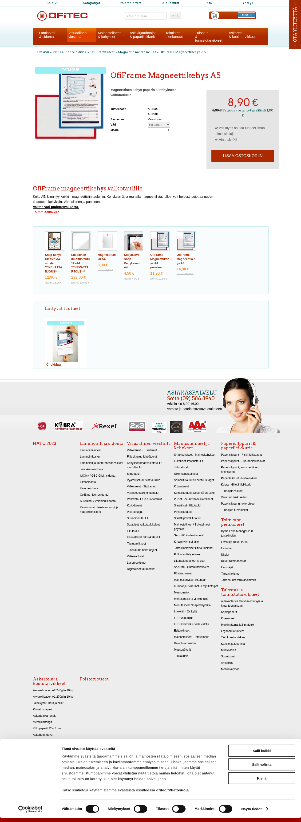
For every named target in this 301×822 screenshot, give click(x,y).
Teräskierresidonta (91, 469)
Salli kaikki (262, 754)
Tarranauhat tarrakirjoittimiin (238, 580)
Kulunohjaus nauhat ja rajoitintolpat (196, 586)
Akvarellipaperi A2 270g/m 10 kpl (53, 690)
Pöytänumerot (183, 573)
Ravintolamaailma (185, 643)
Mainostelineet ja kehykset (192, 445)
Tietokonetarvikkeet (233, 637)
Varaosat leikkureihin (234, 497)
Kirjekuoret (228, 618)
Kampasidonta (89, 488)
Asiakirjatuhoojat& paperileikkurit (143, 35)
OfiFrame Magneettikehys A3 (186, 259)
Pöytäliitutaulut (183, 512)
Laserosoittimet (136, 562)
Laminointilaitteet (90, 450)
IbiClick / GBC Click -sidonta (97, 475)
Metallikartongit (42, 722)
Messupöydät (182, 649)
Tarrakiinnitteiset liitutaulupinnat (193, 548)
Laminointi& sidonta (47, 35)
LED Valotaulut (183, 618)
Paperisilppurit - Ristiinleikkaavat (241, 454)
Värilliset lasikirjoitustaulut (143, 492)
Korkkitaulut (134, 505)
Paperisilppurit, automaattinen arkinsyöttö (239, 470)
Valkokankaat (135, 556)
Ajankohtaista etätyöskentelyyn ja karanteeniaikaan (242, 603)
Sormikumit (228, 656)
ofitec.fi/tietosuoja (172, 794)
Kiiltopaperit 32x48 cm (47, 728)
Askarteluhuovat (43, 734)
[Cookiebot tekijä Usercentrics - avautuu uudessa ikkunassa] (30, 812)
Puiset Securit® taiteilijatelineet (193, 499)
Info (209, 3)
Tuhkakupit (181, 656)
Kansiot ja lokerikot (233, 643)
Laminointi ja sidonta (101, 443)
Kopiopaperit (229, 612)
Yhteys (247, 3)
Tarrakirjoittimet (230, 573)
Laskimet (226, 548)
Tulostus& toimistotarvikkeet (208, 36)
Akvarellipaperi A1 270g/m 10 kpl (53, 696)
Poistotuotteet (130, 3)
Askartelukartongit (44, 715)
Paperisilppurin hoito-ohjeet (238, 503)
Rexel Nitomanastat (233, 561)
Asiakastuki (169, 3)
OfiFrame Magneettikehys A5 (182, 52)
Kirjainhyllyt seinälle (186, 541)
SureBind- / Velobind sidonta (98, 501)
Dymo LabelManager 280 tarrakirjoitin (237, 533)
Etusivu (53, 3)
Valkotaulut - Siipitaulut (141, 486)
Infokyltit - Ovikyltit (185, 611)
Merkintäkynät (230, 669)
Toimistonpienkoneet (174, 35)
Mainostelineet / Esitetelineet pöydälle (192, 527)
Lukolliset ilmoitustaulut (188, 461)
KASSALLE (246, 15)
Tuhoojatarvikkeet (232, 491)
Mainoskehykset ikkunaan (190, 579)
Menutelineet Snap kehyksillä (192, 605)
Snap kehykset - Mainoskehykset (194, 454)
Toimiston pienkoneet (232, 522)
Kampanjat (91, 3)
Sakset (37, 741)
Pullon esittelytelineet (187, 554)
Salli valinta (262, 768)
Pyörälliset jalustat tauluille (143, 480)
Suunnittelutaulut (137, 518)
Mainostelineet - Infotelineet (191, 637)
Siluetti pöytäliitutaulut (187, 518)
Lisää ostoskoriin (242, 156)
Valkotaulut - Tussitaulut (142, 450)
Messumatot (182, 592)
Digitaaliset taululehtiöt (141, 569)
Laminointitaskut (90, 456)
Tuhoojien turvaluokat (234, 510)
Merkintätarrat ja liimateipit (237, 624)
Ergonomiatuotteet (232, 631)
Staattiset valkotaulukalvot (143, 524)
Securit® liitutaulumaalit (189, 535)
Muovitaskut (228, 650)
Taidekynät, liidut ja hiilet (48, 703)
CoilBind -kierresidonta (94, 494)
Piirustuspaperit (42, 709)
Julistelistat (181, 467)
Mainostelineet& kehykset (109, 35)
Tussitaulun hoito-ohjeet (142, 550)
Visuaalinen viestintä (69, 52)
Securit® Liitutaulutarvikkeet (191, 567)
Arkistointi (227, 662)
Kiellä (261, 782)
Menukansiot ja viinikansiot (191, 599)
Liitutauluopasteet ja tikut (189, 560)
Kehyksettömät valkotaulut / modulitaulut (144, 465)
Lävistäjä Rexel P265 (234, 542)
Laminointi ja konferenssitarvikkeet (101, 463)
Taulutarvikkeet (102, 52)
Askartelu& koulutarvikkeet (242, 35)
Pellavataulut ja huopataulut (144, 499)
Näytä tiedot (251, 813)
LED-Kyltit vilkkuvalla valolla (191, 624)
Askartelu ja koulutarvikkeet (49, 681)
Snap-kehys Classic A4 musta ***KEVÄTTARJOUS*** (53, 263)
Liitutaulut (133, 531)
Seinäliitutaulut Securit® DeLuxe (194, 492)
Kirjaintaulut (181, 486)
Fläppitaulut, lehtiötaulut (142, 456)
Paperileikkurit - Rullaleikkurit (239, 478)
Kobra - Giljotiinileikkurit (236, 484)
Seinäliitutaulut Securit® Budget (194, 480)
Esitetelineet (182, 630)
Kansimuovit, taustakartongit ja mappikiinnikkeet (99, 510)
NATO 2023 (44, 443)
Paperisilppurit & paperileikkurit (238, 445)
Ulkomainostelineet (186, 473)
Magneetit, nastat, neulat (137, 52)
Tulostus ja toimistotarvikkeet (240, 592)
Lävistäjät (227, 567)
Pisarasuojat (135, 512)
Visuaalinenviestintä (77, 35)
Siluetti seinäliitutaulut (187, 505)
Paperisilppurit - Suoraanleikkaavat (243, 461)
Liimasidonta (88, 482)
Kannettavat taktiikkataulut (143, 537)
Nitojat (225, 554)
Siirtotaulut (133, 473)
